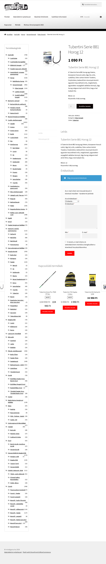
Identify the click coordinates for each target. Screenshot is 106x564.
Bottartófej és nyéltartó (18, 104)
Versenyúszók (14, 450)
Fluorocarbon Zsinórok (17, 490)
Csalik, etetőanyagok (15, 120)
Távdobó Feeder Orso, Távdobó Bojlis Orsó (17, 392)
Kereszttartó (14, 113)
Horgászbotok (12, 251)
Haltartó (13, 234)
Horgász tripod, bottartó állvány (15, 109)
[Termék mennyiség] (71, 106)
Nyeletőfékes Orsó (16, 388)
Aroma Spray (14, 131)
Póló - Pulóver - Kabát (17, 416)
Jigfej (12, 344)
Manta (15, 276)
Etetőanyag (14, 144)
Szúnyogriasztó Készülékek (17, 423)
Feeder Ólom (14, 358)
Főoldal (7, 17)
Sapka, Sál (13, 420)
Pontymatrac (14, 245)
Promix (15, 172)
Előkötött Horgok (15, 65)
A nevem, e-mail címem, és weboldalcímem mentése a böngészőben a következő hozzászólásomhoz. (80, 244)
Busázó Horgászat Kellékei (16, 117)
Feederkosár (14, 361)
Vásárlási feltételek (41, 17)
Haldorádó (16, 162)
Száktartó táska (15, 437)
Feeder (12, 262)
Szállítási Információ (59, 17)
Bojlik (12, 134)
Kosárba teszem (85, 106)
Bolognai (13, 258)
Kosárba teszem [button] (48, 312)
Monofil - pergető (15, 516)
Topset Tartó (14, 463)
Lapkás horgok (19, 92)
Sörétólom (13, 368)
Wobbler (13, 347)
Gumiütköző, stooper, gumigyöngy (17, 73)
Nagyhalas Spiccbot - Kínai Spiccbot (17, 301)
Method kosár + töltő (17, 365)
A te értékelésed (71, 199)
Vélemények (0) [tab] (43, 139)
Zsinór (10, 486)
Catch (14, 151)
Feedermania (17, 158)
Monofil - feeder (15, 513)
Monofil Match (15, 527)
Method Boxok (14, 202)
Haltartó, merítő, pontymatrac (13, 230)
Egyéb (10, 218)
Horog (23, 34)
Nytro (14, 283)
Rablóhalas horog (18, 81)
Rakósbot (13, 309)
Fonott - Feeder (15, 493)
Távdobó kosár (15, 372)
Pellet (12, 206)
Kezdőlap (10, 34)
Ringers (15, 176)
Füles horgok (42, 34)
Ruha (9, 406)
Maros (15, 165)
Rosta (12, 330)
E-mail (85, 232)
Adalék (12, 124)
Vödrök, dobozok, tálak (15, 470)
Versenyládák (14, 467)
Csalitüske (13, 58)
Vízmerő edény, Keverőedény (15, 478)
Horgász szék (14, 456)
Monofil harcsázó (16, 523)
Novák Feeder (17, 169)
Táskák (10, 427)
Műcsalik (11, 337)
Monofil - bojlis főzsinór (18, 500)
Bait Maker (16, 148)
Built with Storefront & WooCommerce (37, 552)
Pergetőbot (14, 306)
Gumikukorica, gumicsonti (15, 187)
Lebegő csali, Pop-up (17, 195)
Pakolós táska (14, 434)
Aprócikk (17, 34)
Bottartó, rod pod (13, 101)
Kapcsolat (8, 25)
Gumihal (13, 341)
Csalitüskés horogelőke (17, 62)
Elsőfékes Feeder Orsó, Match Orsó (17, 380)
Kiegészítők (12, 320)
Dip (11, 141)
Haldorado (16, 272)
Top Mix (15, 183)
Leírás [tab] (40, 133)
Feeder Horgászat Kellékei (16, 225)
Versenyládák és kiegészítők (17, 453)
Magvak (12, 199)
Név (67, 232)
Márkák (17, 25)
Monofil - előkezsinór (17, 509)
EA (13, 155)
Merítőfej (13, 238)
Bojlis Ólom (14, 354)
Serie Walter (16, 179)
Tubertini (76, 120)
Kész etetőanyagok (16, 192)
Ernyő (10, 222)
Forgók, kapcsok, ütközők (18, 69)
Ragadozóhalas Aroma (17, 209)
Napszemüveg (14, 413)
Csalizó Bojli (14, 138)
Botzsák (13, 430)
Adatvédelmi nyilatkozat (22, 17)
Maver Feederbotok (19, 279)
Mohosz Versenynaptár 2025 (34, 25)
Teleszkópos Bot (15, 316)
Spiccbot (13, 313)
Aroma (12, 127)
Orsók (10, 375)
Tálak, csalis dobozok (17, 474)
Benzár (15, 265)
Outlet (10, 397)
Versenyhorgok (31, 34)
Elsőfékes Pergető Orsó (17, 384)
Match (12, 297)
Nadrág (12, 409)
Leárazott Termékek (14, 334)
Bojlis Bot (13, 255)
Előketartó (13, 327)
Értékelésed (70, 204)
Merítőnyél (13, 241)
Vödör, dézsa (14, 483)
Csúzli (12, 323)
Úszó (9, 441)
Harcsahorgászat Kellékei (16, 248)
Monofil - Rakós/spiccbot (18, 520)
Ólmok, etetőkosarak (15, 351)
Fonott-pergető (15, 497)
